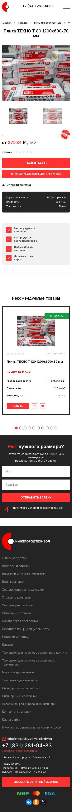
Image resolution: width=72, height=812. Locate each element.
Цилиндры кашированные (19, 696)
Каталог (22, 22)
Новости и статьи (15, 637)
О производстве (14, 558)
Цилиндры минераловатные (21, 688)
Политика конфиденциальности (26, 629)
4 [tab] (29, 428)
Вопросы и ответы (16, 566)
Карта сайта (11, 719)
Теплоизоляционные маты (20, 680)
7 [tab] (42, 428)
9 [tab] (51, 428)
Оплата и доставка (16, 613)
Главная (6, 22)
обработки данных (51, 507)
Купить (18, 406)
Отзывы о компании (16, 597)
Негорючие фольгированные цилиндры (29, 704)
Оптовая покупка (19, 184)
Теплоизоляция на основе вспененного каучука (34, 652)
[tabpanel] (36, 360)
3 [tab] (25, 428)
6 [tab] (38, 428)
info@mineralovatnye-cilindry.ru (29, 739)
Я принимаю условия (37, 507)
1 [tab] (16, 428)
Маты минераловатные (47, 22)
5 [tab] (33, 428)
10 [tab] (56, 428)
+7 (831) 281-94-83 (38, 6)
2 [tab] (20, 428)
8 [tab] (47, 428)
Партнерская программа (20, 621)
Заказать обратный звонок (36, 781)
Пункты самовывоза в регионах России (31, 727)
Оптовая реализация (17, 605)
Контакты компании (16, 712)
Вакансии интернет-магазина (24, 574)
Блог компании (13, 582)
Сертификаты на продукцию (23, 589)
